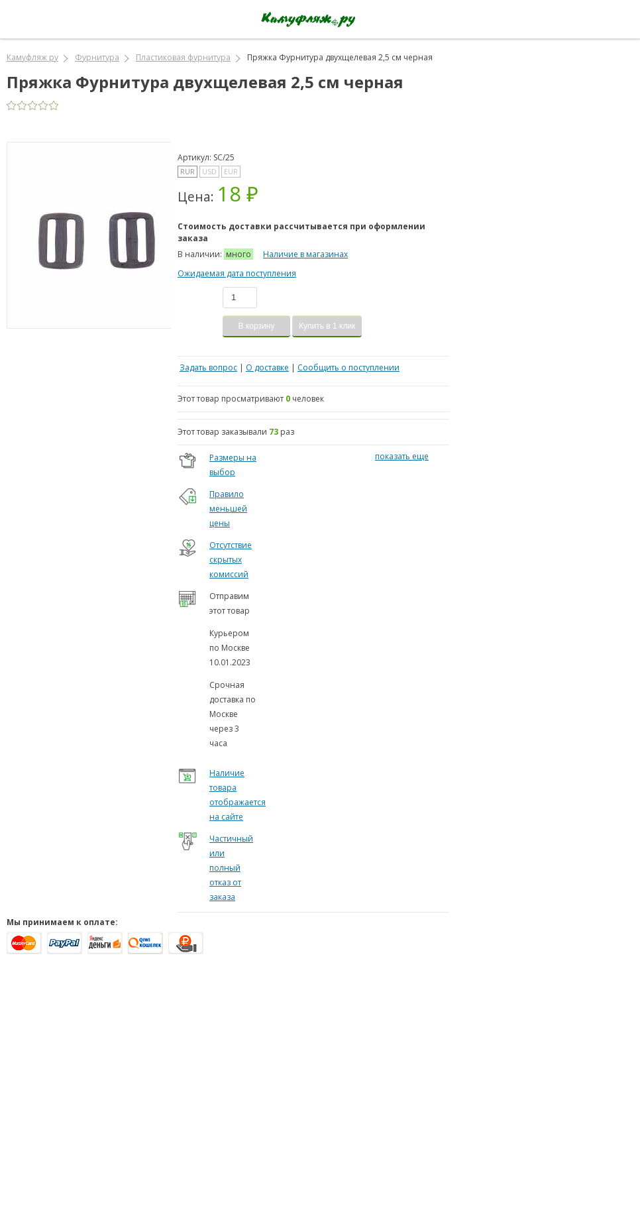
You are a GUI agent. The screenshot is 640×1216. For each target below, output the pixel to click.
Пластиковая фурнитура (183, 57)
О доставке (267, 367)
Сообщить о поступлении (348, 367)
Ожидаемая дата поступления (237, 273)
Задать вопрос (208, 367)
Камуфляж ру (32, 57)
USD (209, 171)
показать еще (402, 456)
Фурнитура (97, 57)
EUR (231, 171)
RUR (187, 171)
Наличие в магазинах (305, 254)
